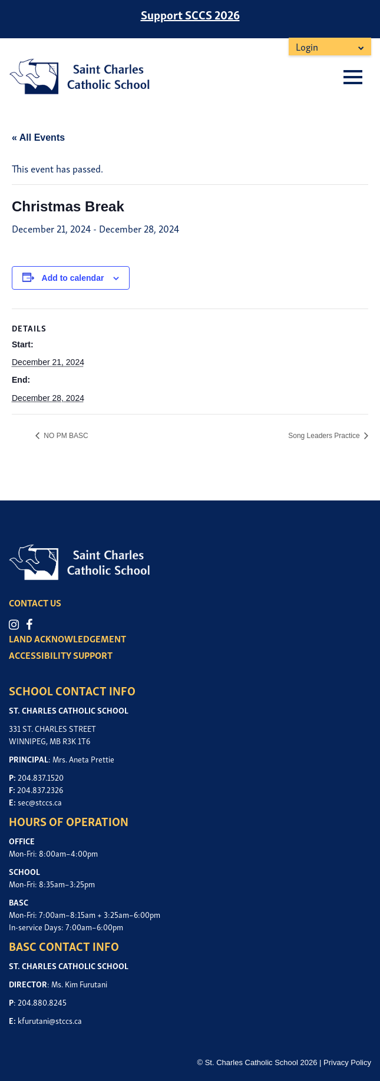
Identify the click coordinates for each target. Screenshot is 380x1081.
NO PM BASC (65, 436)
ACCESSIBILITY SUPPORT (61, 654)
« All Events (38, 137)
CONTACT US (35, 602)
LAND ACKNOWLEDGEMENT (67, 638)
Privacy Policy (347, 1062)
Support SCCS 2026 (190, 14)
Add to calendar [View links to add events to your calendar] (73, 278)
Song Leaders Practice (325, 436)
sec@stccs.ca (40, 801)
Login (307, 46)
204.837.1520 (41, 777)
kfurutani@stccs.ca (50, 1020)
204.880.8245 (42, 1002)
